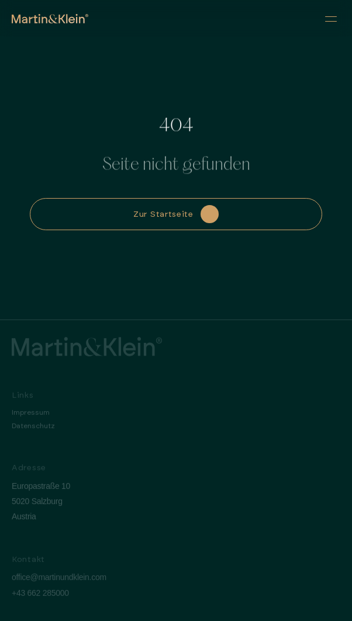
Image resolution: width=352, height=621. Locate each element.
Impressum (31, 416)
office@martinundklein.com (59, 580)
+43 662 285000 (40, 596)
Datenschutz (33, 429)
